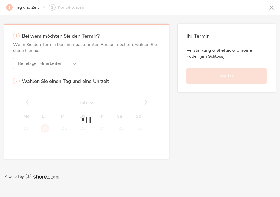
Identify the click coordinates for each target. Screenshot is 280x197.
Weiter (227, 76)
